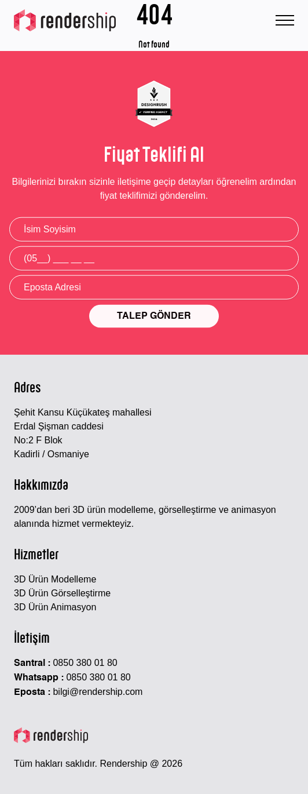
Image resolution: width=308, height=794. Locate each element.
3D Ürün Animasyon (55, 607)
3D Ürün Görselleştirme (62, 593)
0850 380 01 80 (85, 663)
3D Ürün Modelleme (55, 579)
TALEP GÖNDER (154, 316)
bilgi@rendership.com (97, 692)
